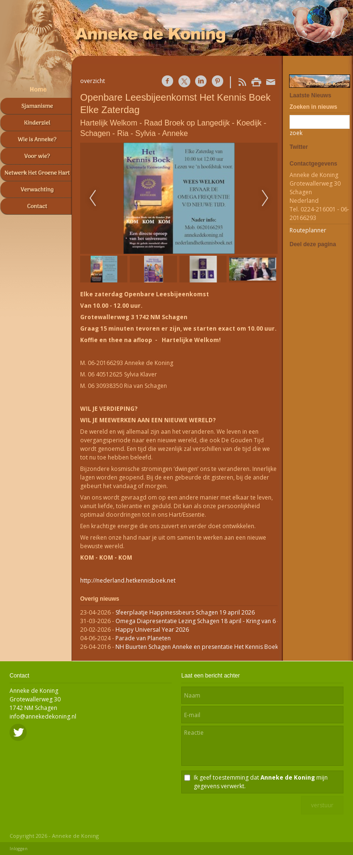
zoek (296, 133)
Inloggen (19, 848)
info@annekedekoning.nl (43, 716)
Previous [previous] (92, 198)
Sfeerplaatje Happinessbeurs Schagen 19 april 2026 (185, 612)
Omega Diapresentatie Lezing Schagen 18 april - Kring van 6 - (197, 621)
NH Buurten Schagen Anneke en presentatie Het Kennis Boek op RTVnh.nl (213, 647)
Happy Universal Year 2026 (152, 630)
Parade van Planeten (143, 638)
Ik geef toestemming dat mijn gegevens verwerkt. (261, 781)
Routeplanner (308, 230)
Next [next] (265, 198)
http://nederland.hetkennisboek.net (128, 580)
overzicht (92, 81)
